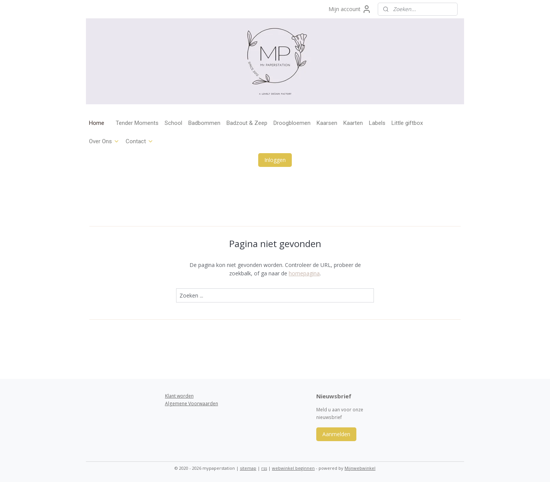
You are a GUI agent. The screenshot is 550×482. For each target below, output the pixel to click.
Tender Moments (137, 123)
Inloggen (275, 159)
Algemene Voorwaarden (191, 403)
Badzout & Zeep (246, 123)
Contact (140, 141)
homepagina (304, 273)
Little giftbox (407, 123)
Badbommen (204, 123)
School (173, 123)
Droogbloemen (292, 123)
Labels (377, 123)
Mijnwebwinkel (360, 468)
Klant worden (179, 396)
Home (96, 123)
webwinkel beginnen (293, 468)
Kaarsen (327, 123)
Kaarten (353, 123)
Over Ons (104, 141)
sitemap (248, 468)
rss (264, 468)
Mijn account (349, 9)
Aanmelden (336, 434)
